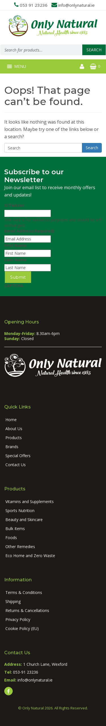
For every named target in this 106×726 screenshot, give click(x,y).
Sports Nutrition (19, 510)
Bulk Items (15, 528)
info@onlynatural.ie (76, 5)
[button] (20, 66)
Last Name (15, 259)
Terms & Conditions (23, 592)
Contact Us (15, 464)
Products (13, 437)
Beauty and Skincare (24, 519)
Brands (11, 446)
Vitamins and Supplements (29, 501)
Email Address (29, 231)
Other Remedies (20, 546)
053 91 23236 (33, 5)
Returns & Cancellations (27, 610)
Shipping (13, 601)
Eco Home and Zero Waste (30, 555)
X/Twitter (14, 205)
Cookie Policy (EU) (22, 628)
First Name (15, 245)
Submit (18, 277)
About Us (13, 428)
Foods (11, 537)
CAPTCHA (13, 285)
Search (93, 49)
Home (11, 419)
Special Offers (18, 455)
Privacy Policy (17, 619)
